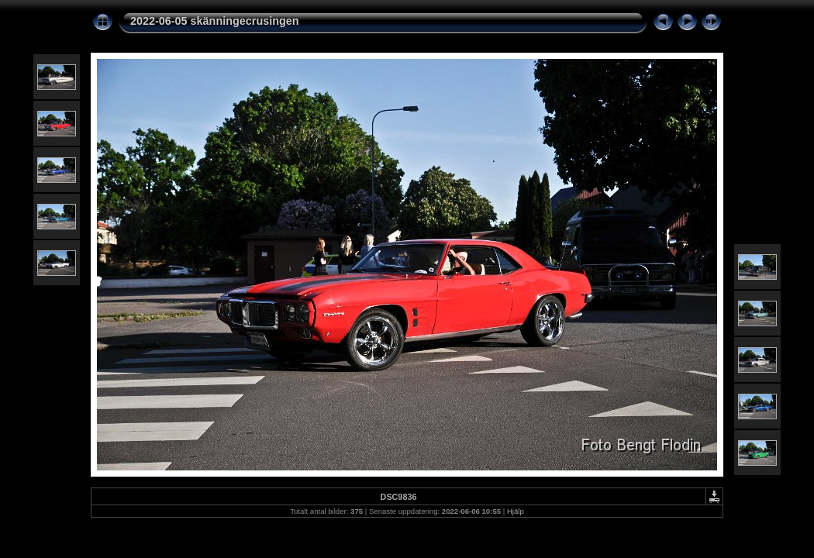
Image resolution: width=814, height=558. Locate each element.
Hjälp (515, 511)
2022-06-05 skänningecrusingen (214, 21)
